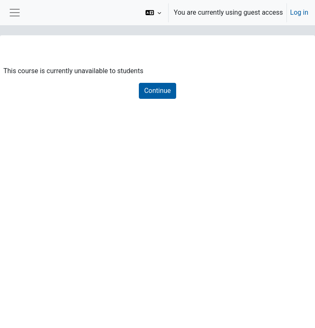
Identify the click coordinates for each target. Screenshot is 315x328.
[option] (224, 12)
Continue (157, 91)
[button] (153, 12)
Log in (299, 12)
